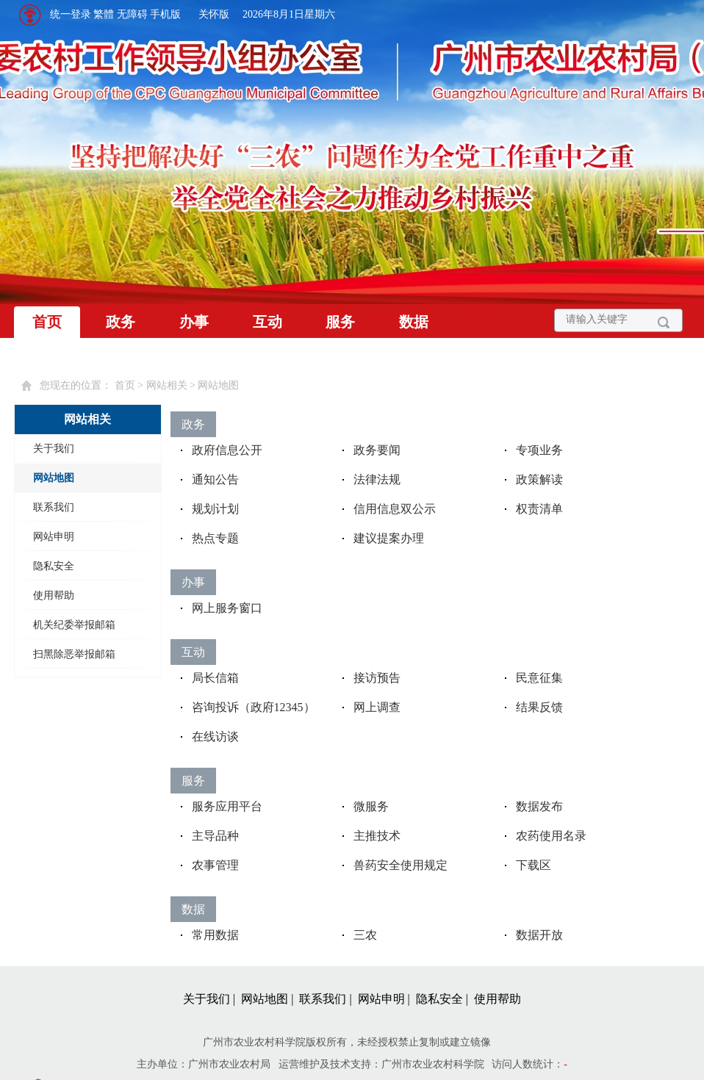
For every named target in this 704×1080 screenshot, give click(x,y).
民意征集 (539, 678)
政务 (120, 322)
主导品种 (215, 835)
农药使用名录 (551, 835)
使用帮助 (53, 595)
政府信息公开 (227, 450)
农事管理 (215, 865)
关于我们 (53, 448)
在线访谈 (215, 736)
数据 (413, 322)
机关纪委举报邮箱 (74, 624)
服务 (340, 322)
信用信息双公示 (394, 509)
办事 (194, 322)
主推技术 (377, 835)
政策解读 (539, 479)
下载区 (533, 865)
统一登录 (70, 14)
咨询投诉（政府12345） (253, 707)
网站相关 (166, 385)
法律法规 (377, 479)
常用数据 (215, 935)
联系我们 (53, 507)
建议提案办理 (388, 538)
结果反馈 (539, 707)
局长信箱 (215, 678)
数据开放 (539, 935)
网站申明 (53, 536)
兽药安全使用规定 (400, 865)
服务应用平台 (227, 806)
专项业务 (539, 450)
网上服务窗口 (227, 608)
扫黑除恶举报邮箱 (74, 654)
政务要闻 (377, 450)
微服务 (371, 806)
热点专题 (215, 538)
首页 (47, 322)
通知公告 (215, 479)
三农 (365, 935)
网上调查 (377, 707)
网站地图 (218, 385)
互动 (267, 322)
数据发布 (539, 806)
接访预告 (377, 678)
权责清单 (539, 509)
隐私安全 (53, 566)
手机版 (165, 14)
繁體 (103, 14)
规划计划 (215, 509)
